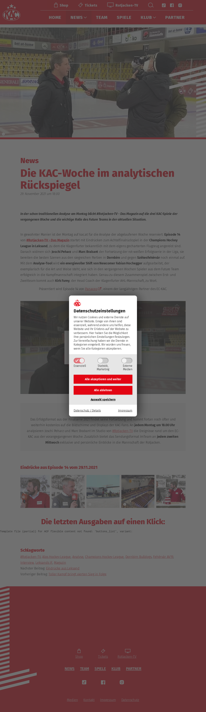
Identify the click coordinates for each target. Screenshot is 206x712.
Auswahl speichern (103, 401)
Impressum (125, 412)
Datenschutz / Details (87, 412)
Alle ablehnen (103, 391)
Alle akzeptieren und (103, 378)
